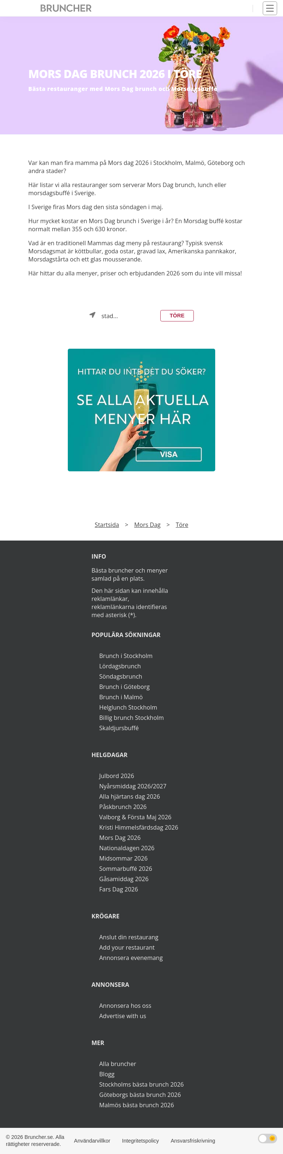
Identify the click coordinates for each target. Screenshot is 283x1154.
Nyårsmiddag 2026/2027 (132, 786)
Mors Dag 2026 (119, 838)
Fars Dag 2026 (118, 889)
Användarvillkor (92, 1141)
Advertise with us (122, 1016)
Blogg (106, 1074)
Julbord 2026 (116, 776)
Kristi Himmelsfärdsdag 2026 (138, 827)
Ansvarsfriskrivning (193, 1141)
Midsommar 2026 (123, 858)
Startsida (107, 525)
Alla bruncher (117, 1064)
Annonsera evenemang (131, 958)
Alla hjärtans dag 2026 (129, 796)
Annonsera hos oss (125, 1006)
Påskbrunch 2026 (123, 807)
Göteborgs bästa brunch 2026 (140, 1095)
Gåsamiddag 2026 (124, 879)
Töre (177, 316)
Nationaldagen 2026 (126, 848)
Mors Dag (147, 525)
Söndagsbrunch (120, 676)
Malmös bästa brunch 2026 (136, 1105)
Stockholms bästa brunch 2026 (141, 1084)
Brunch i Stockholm (126, 656)
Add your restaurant (127, 947)
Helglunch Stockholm (128, 707)
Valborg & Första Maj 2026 (135, 817)
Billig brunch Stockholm (131, 718)
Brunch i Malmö (121, 697)
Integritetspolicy (140, 1141)
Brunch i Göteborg (124, 687)
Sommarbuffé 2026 (125, 869)
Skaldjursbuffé (119, 728)
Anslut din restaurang (128, 937)
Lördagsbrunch (120, 666)
